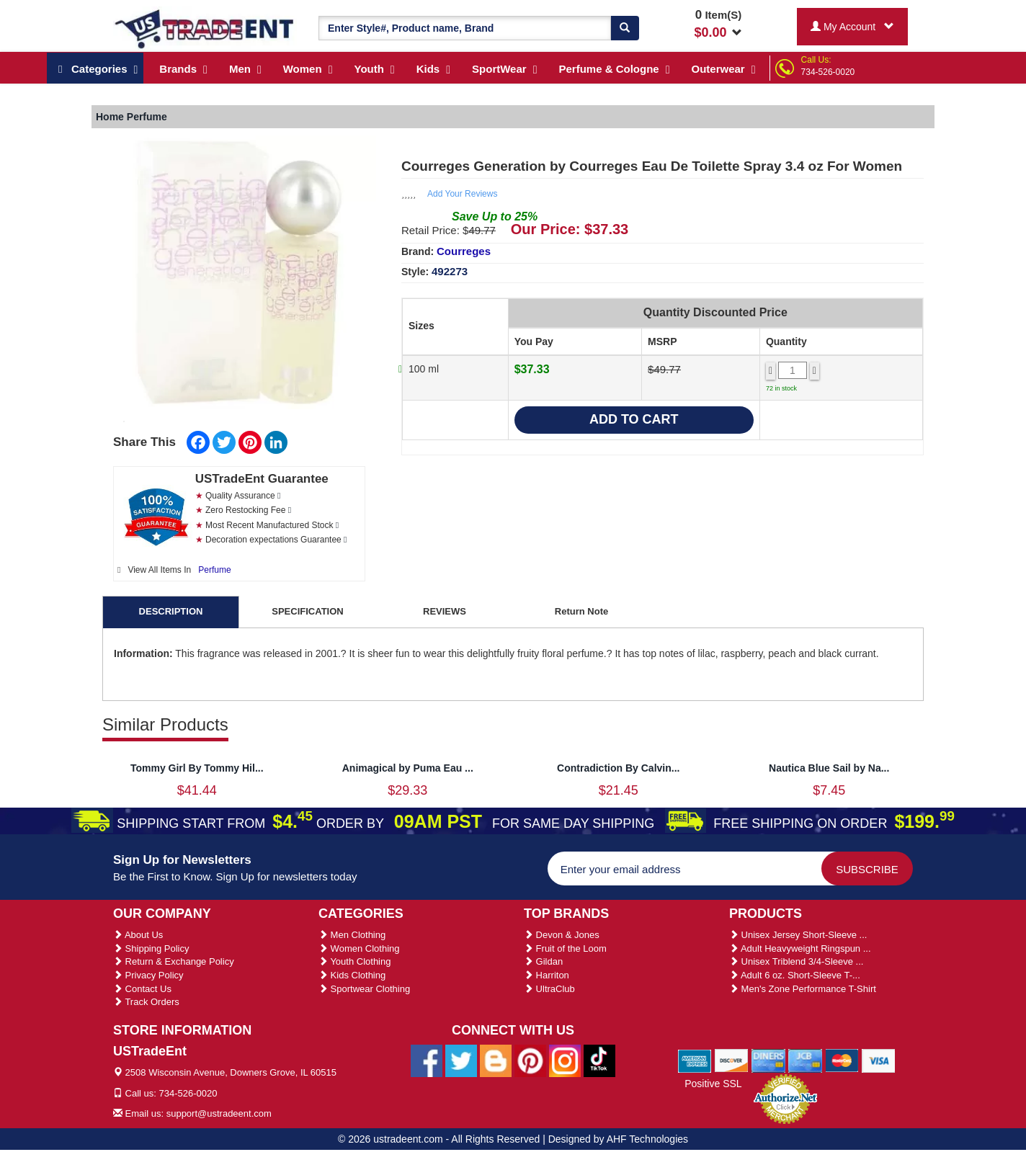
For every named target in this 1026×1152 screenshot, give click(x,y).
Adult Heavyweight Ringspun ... (800, 948)
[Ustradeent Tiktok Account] (599, 1060)
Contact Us (142, 988)
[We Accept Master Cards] (842, 1060)
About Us (138, 934)
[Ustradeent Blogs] (496, 1060)
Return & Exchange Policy (173, 961)
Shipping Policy (151, 948)
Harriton (546, 975)
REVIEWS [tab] (444, 611)
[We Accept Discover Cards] (732, 1060)
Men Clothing (351, 934)
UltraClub (549, 988)
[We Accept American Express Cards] (695, 1060)
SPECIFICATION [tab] (307, 611)
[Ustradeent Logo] (205, 28)
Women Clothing (358, 948)
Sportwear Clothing (364, 988)
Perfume (214, 570)
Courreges (464, 251)
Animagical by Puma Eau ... (407, 768)
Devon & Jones (561, 934)
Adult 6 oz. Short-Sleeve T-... (794, 975)
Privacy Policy (148, 975)
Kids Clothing (351, 975)
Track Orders (146, 1001)
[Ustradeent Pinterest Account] (530, 1060)
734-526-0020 (828, 72)
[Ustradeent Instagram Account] (565, 1060)
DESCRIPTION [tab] (171, 611)
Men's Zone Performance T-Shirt (802, 988)
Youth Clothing (354, 961)
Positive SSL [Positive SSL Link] (712, 1083)
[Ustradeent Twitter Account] (461, 1060)
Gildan (543, 961)
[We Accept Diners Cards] (768, 1060)
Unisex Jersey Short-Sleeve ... (798, 934)
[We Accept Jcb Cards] (805, 1060)
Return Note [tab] (581, 611)
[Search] (624, 28)
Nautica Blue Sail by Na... (829, 768)
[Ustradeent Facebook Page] (426, 1060)
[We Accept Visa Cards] (879, 1060)
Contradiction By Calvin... (618, 768)
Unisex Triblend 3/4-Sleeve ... (796, 961)
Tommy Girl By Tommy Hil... (197, 768)
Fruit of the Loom (565, 948)
